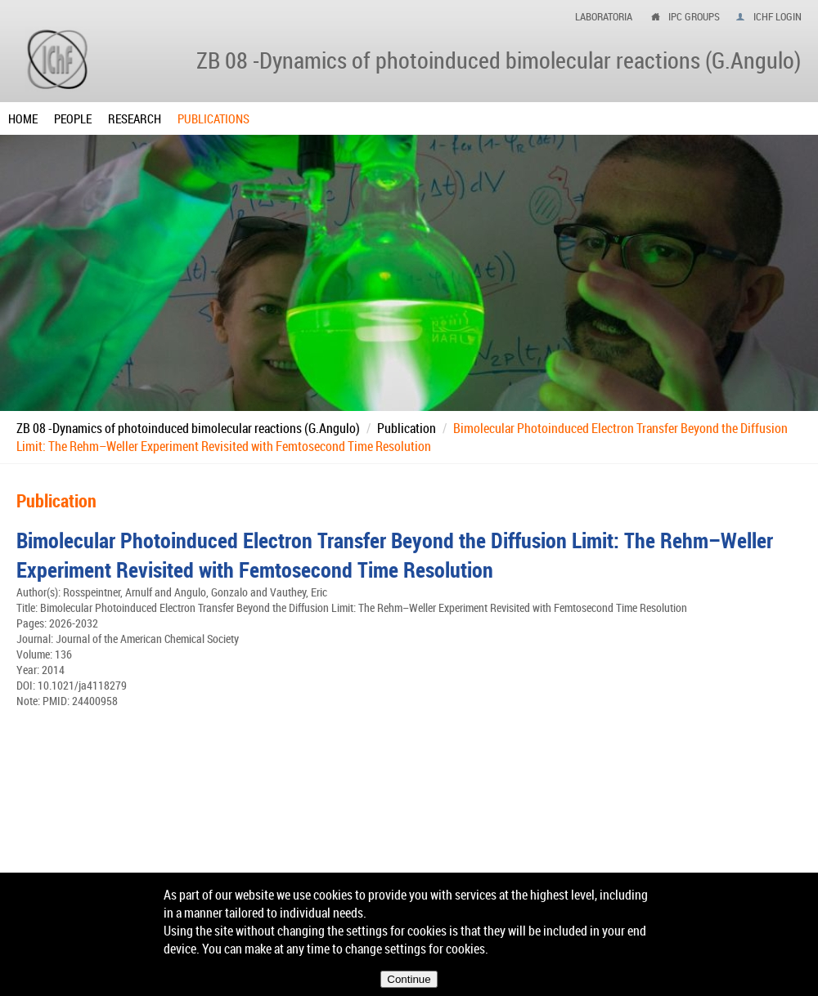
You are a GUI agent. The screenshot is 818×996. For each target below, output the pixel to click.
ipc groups (694, 16)
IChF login (777, 16)
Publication (406, 428)
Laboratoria (603, 16)
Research (134, 118)
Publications (213, 118)
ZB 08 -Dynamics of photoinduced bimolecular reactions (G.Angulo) (188, 428)
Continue (408, 979)
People (73, 118)
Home (23, 118)
